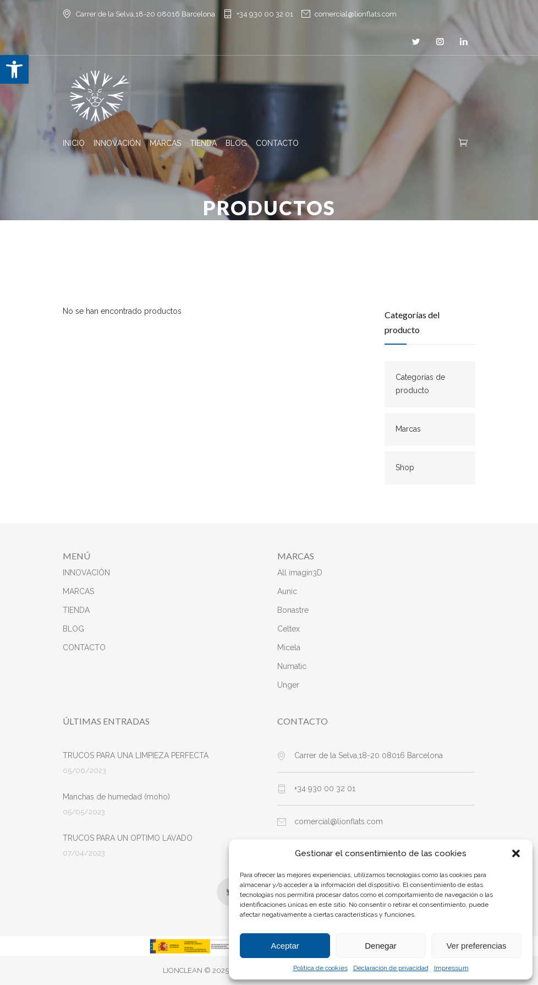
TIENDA (203, 143)
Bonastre (293, 610)
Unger (288, 685)
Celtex (288, 628)
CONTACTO (277, 143)
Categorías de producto (420, 384)
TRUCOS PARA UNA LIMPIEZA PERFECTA (135, 755)
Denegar (381, 945)
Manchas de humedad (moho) (116, 796)
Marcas (408, 429)
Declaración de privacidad (391, 968)
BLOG (236, 143)
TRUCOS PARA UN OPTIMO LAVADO (128, 838)
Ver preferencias (476, 945)
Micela (288, 647)
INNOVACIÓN (117, 143)
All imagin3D (299, 572)
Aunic (287, 591)
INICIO (74, 143)
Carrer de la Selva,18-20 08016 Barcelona (368, 755)
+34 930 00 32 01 (265, 14)
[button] (14, 69)
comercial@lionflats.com (356, 14)
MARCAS (165, 143)
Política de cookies (320, 968)
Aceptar (285, 945)
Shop (405, 467)
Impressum (451, 968)
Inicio (243, 231)
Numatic (291, 666)
